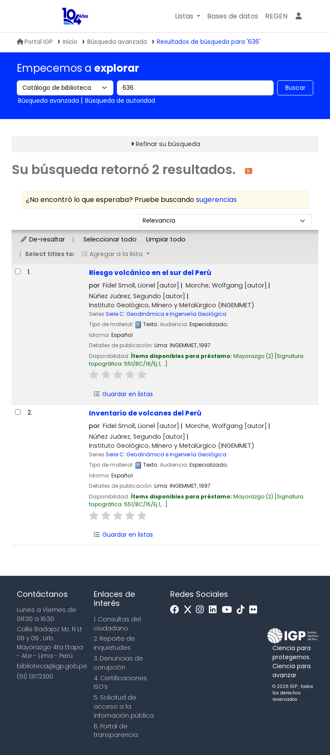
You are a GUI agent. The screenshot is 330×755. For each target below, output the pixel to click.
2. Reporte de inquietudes (114, 643)
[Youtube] (229, 609)
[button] (187, 16)
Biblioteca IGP (51, 16)
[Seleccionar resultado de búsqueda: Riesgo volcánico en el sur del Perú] (18, 271)
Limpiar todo (166, 239)
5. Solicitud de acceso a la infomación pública (124, 706)
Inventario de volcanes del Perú (145, 413)
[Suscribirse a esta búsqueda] (248, 170)
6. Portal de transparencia (116, 731)
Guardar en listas (123, 394)
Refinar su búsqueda (168, 144)
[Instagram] (202, 609)
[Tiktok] (243, 609)
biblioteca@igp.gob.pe (52, 666)
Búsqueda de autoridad (120, 100)
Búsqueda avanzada (117, 42)
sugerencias (216, 200)
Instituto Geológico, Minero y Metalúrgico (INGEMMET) (171, 305)
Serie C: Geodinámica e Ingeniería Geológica (166, 314)
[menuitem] (276, 16)
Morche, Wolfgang (226, 285)
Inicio (70, 42)
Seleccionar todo (110, 239)
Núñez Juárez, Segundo (137, 296)
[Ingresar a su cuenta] (298, 16)
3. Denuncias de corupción (118, 663)
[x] (190, 609)
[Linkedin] (215, 609)
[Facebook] (176, 609)
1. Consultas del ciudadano (117, 624)
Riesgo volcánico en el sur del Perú (150, 272)
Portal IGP (35, 42)
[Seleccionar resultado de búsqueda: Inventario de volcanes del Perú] (18, 412)
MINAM (32, 16)
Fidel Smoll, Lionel (141, 285)
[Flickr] (255, 609)
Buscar (295, 87)
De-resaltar (42, 239)
